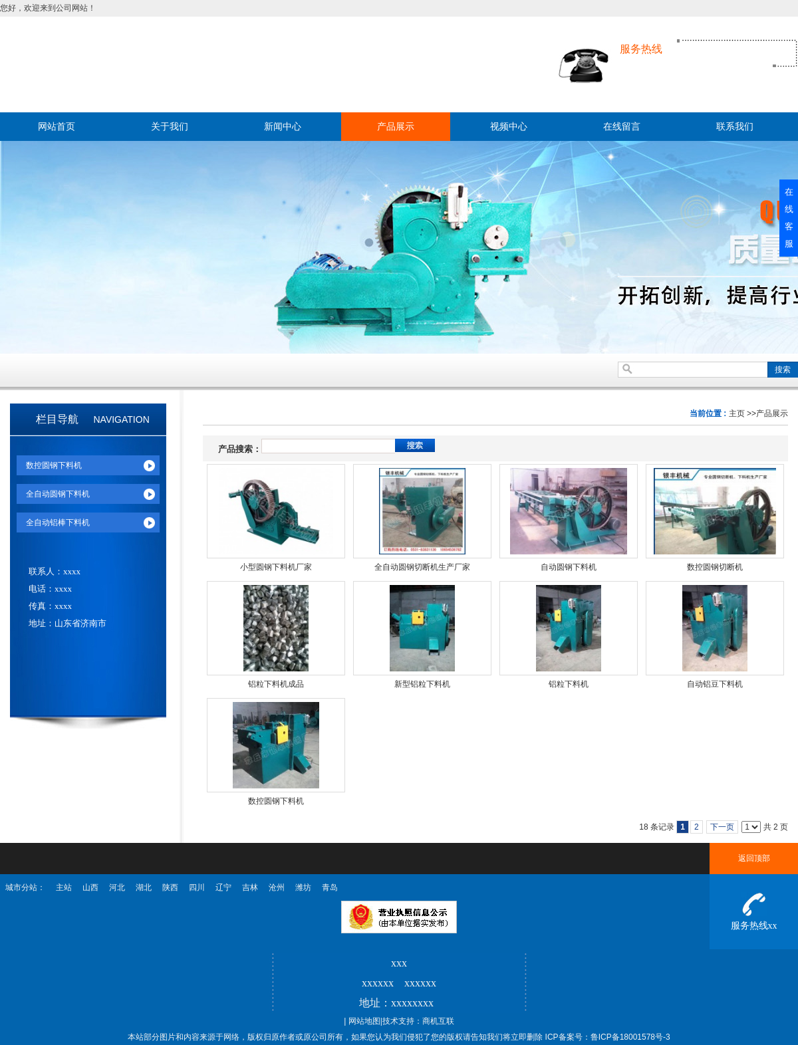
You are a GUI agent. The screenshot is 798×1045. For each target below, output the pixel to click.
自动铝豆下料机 (715, 684)
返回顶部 (754, 858)
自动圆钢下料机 (569, 567)
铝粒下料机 (569, 684)
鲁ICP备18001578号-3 (630, 1037)
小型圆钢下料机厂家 (276, 567)
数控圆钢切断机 (715, 567)
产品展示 (772, 413)
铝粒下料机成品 (276, 684)
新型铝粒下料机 (422, 684)
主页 (737, 413)
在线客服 (789, 218)
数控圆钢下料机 (276, 801)
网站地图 (364, 1021)
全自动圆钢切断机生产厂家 (422, 567)
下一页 (722, 827)
